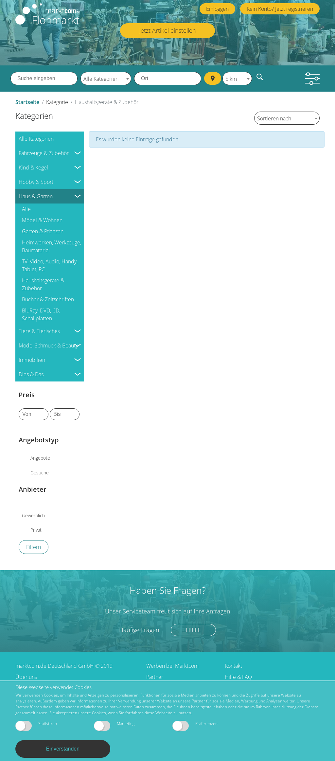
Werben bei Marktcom (172, 665)
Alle (26, 208)
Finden (260, 76)
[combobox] (105, 78)
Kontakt (233, 665)
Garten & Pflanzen (42, 231)
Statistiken (36, 726)
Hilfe (193, 629)
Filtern (33, 546)
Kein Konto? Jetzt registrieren (280, 8)
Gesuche (39, 472)
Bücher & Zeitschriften (48, 299)
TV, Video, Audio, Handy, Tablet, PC (50, 265)
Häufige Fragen (139, 629)
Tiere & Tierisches (39, 330)
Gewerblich (33, 515)
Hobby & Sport (36, 181)
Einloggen (217, 8)
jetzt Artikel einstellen (167, 30)
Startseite (27, 102)
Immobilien (32, 359)
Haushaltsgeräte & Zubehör (43, 284)
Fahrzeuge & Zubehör (44, 152)
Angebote (40, 458)
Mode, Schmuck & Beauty (48, 345)
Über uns (26, 676)
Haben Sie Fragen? (168, 590)
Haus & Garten (36, 196)
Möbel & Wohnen (42, 219)
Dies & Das (31, 374)
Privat (36, 530)
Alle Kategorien (36, 138)
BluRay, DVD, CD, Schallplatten (41, 314)
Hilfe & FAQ (238, 676)
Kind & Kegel (33, 167)
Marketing (114, 726)
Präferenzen (195, 726)
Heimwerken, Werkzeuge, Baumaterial (51, 246)
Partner (154, 676)
